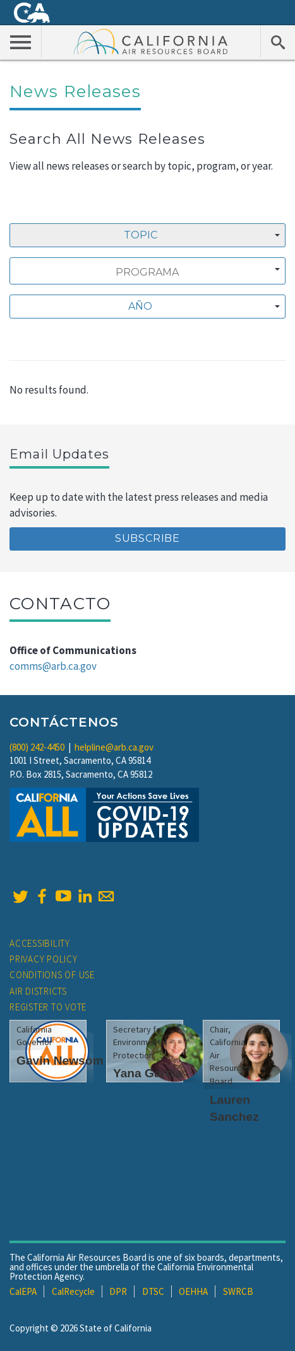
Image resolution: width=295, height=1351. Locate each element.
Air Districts (38, 991)
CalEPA (23, 1291)
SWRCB (238, 1291)
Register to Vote (48, 1007)
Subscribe (147, 538)
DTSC (153, 1291)
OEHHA (193, 1291)
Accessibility (39, 943)
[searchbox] (147, 272)
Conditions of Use (52, 975)
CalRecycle (73, 1291)
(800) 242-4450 (36, 747)
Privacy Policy (43, 959)
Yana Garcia (148, 1073)
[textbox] (144, 306)
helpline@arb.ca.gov (114, 747)
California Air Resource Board (151, 41)
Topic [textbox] (140, 235)
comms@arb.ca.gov (53, 666)
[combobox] (147, 235)
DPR (118, 1291)
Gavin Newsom (60, 1060)
